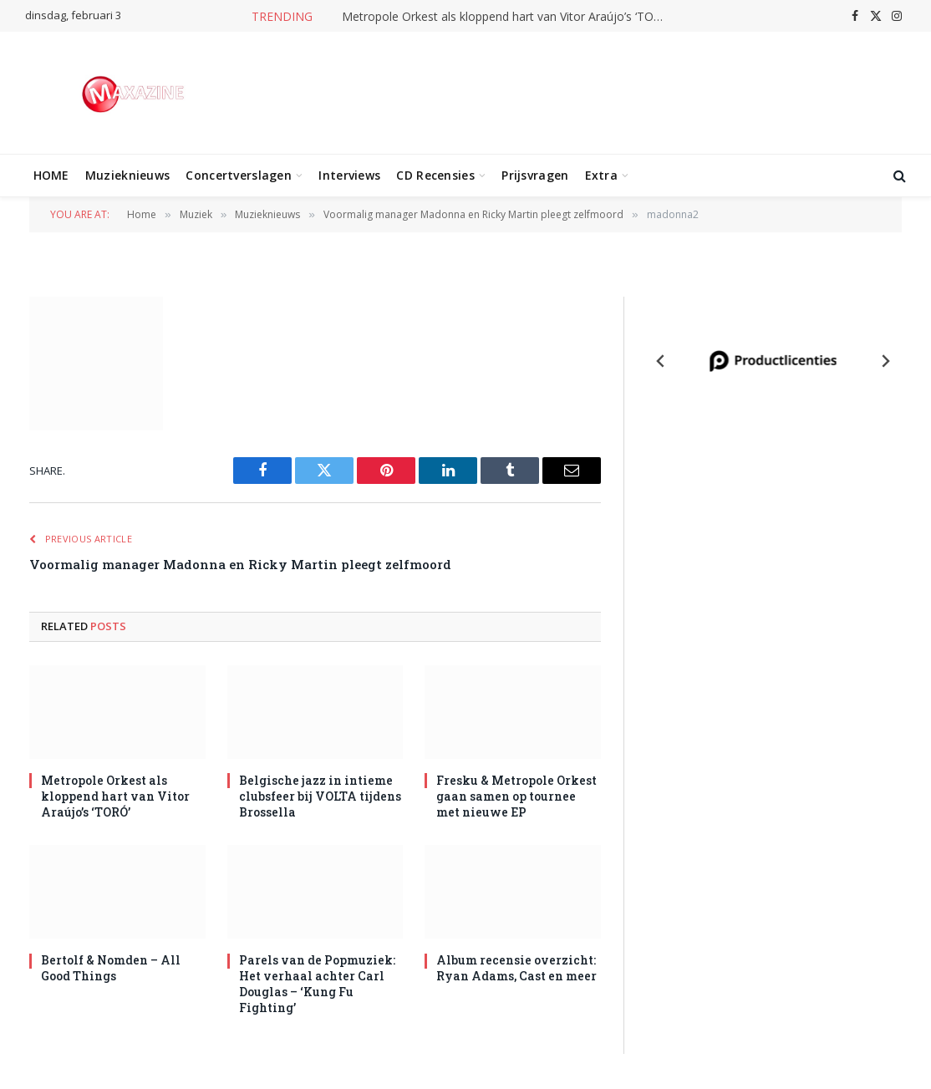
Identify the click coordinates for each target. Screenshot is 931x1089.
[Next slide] (885, 361)
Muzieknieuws (127, 175)
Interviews (349, 175)
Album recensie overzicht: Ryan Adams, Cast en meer (516, 968)
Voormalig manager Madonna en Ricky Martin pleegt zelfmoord (240, 564)
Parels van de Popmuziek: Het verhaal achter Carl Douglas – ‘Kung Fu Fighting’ (317, 983)
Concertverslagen (238, 175)
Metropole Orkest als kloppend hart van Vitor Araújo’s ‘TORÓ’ (507, 16)
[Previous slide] (661, 361)
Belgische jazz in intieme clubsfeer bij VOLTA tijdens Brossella (320, 796)
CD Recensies (435, 175)
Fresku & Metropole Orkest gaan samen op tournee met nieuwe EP (516, 796)
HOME (51, 175)
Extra (601, 175)
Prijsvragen (534, 175)
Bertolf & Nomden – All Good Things (111, 968)
